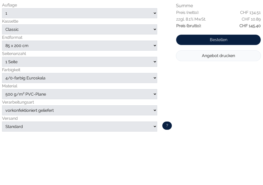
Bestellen (218, 39)
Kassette (10, 21)
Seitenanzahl (14, 53)
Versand (10, 118)
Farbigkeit (11, 69)
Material (9, 86)
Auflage (9, 5)
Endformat (12, 37)
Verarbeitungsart (18, 102)
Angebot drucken (218, 55)
